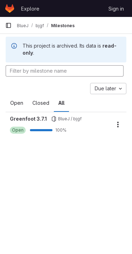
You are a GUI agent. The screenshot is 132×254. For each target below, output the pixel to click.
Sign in (116, 9)
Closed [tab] (40, 103)
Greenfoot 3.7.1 (28, 119)
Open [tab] (16, 103)
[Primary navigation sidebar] (8, 25)
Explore (30, 9)
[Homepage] (9, 8)
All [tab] (61, 103)
